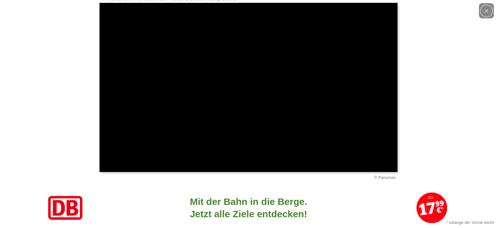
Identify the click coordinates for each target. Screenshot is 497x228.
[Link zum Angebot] (248, 208)
